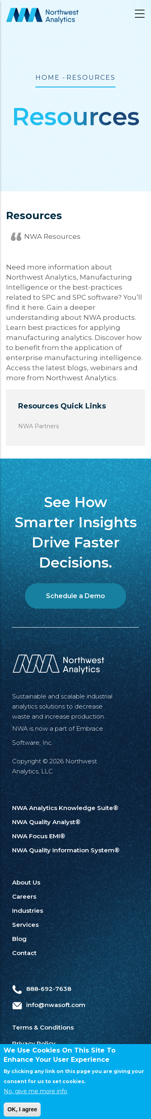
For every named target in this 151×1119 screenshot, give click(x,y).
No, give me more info (35, 1096)
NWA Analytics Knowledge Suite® (65, 808)
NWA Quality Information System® (66, 850)
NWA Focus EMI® (38, 836)
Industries (27, 910)
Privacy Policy (34, 1043)
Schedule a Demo (75, 596)
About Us (26, 882)
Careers (24, 896)
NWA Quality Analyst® (46, 822)
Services (25, 924)
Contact (24, 953)
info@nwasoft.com (48, 1005)
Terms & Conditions (43, 1027)
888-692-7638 (41, 989)
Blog (19, 939)
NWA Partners (38, 426)
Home (47, 77)
